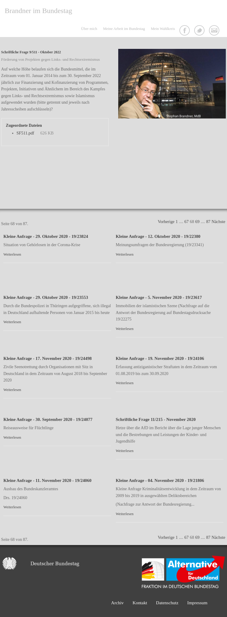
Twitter (200, 31)
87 (208, 221)
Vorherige (166, 221)
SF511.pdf (25, 133)
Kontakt (215, 31)
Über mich (89, 29)
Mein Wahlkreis (163, 29)
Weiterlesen (12, 254)
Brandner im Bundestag (38, 11)
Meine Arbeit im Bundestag (124, 29)
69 (197, 221)
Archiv (117, 602)
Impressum (197, 602)
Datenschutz (167, 602)
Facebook (185, 31)
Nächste (218, 221)
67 (186, 221)
